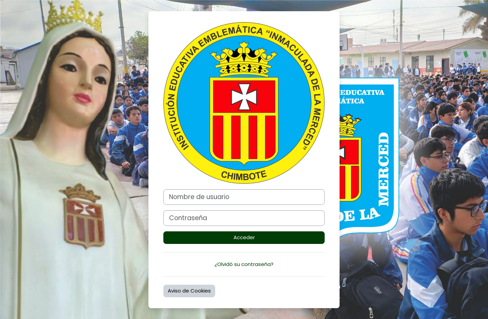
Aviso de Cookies (189, 290)
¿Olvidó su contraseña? (244, 264)
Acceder (244, 237)
